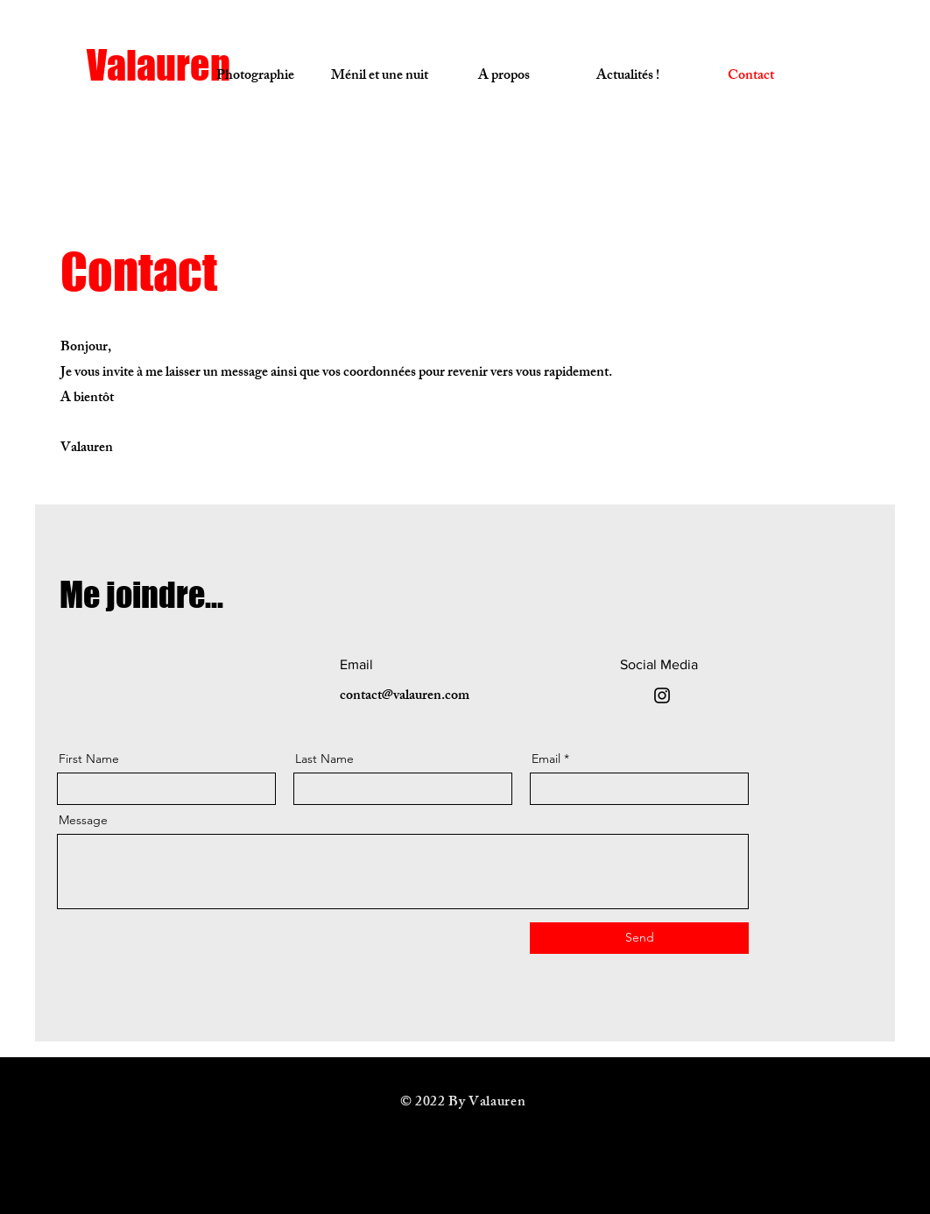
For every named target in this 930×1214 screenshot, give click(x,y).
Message (83, 820)
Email (546, 758)
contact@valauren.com (404, 696)
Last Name (324, 758)
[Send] (639, 938)
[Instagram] (662, 695)
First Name (89, 758)
